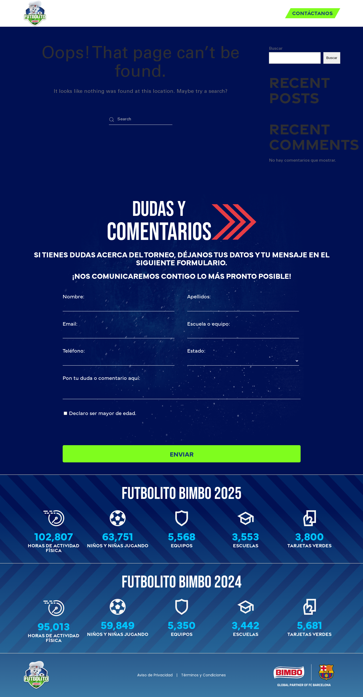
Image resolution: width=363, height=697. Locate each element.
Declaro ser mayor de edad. (102, 412)
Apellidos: (199, 296)
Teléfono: (74, 350)
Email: (70, 323)
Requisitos (174, 13)
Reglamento (131, 13)
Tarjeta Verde (220, 13)
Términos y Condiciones (203, 675)
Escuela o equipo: (208, 323)
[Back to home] (35, 13)
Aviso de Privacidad (155, 675)
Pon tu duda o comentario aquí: (101, 377)
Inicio (97, 13)
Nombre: (73, 296)
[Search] (140, 119)
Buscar (276, 49)
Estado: (196, 350)
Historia (261, 13)
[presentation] (227, 419)
